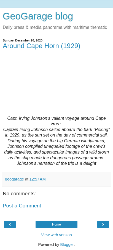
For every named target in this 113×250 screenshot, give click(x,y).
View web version (56, 235)
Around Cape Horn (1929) (41, 45)
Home (56, 224)
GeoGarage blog (38, 16)
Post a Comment (22, 206)
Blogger (67, 244)
